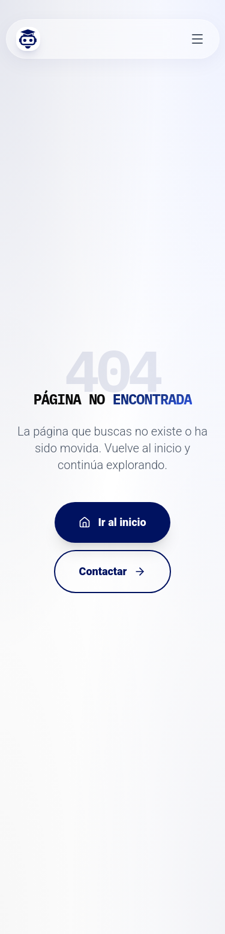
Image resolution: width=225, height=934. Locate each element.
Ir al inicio (112, 522)
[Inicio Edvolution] (28, 39)
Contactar (112, 571)
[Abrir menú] (197, 39)
